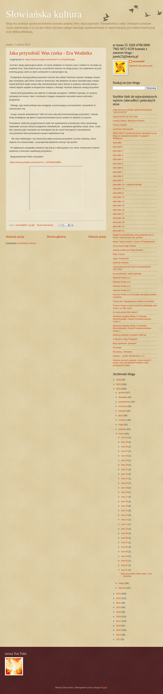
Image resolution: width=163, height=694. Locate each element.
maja (121, 424)
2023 (118, 593)
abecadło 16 (118, 210)
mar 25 (124, 460)
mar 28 (124, 446)
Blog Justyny (119, 254)
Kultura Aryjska (120, 125)
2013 (118, 639)
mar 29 (124, 442)
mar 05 (124, 551)
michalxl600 (139, 61)
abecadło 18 (118, 218)
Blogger (103, 687)
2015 (118, 630)
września (123, 406)
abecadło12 (118, 193)
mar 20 (124, 483)
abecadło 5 (118, 163)
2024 (118, 388)
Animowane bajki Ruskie (124, 246)
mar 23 (124, 469)
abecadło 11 (118, 188)
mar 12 (124, 519)
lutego (122, 583)
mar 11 (124, 524)
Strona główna (56, 236)
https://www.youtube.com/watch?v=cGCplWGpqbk (50, 59)
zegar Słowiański (121, 258)
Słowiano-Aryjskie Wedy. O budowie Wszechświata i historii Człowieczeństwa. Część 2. (132, 328)
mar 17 (124, 497)
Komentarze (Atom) (26, 243)
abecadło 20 (118, 226)
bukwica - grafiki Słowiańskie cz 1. (129, 356)
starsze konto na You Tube (125, 116)
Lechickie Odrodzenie (123, 129)
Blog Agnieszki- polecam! (124, 343)
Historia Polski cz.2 (122, 282)
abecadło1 (117, 146)
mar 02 (124, 565)
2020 (118, 607)
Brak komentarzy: (45, 225)
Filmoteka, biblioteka (122, 352)
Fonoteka (117, 347)
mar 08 (124, 538)
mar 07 (124, 542)
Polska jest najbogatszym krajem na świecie (133, 301)
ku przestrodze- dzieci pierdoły (127, 273)
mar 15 (124, 506)
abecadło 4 (118, 159)
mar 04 (124, 556)
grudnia (122, 392)
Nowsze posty (15, 236)
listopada (123, 397)
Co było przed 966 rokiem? (125, 312)
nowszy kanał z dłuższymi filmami (128, 120)
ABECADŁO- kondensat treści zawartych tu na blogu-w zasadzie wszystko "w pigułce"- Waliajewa (134, 136)
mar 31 (124, 437)
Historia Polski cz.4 (122, 290)
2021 (118, 603)
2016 (118, 625)
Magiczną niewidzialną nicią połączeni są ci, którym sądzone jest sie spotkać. (133, 236)
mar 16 (124, 501)
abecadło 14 (118, 201)
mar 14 (124, 510)
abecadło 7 (118, 172)
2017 (118, 621)
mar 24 (124, 465)
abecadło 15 (118, 205)
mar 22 (124, 474)
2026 (118, 379)
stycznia (123, 588)
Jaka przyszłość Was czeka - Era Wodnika (50, 53)
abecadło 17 (118, 214)
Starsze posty (97, 236)
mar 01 (124, 570)
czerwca (123, 420)
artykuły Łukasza (121, 262)
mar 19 (124, 487)
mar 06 (124, 547)
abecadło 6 (118, 167)
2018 (118, 616)
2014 (118, 634)
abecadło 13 (118, 197)
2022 (118, 598)
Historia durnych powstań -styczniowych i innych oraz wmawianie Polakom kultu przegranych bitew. (132, 363)
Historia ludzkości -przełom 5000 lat (129, 335)
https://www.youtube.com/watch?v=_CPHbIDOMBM (35, 162)
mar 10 (124, 529)
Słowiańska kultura (44, 14)
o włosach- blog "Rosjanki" (125, 339)
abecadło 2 (118, 151)
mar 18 (124, 492)
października (125, 402)
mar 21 (124, 478)
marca (122, 433)
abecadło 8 (118, 176)
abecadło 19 (118, 222)
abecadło (117, 142)
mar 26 (124, 455)
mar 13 (124, 515)
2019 (118, 612)
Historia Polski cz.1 (122, 277)
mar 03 (124, 560)
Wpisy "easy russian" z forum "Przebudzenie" (134, 241)
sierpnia (123, 411)
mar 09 (124, 533)
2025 (118, 384)
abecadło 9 (118, 180)
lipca (121, 415)
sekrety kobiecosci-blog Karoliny (128, 250)
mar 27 (124, 451)
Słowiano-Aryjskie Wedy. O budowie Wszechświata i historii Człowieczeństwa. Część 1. (132, 319)
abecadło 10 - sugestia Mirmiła (127, 184)
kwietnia (123, 429)
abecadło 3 (118, 155)
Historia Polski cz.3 (122, 286)
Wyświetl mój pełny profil (140, 66)
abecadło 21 (118, 230)
